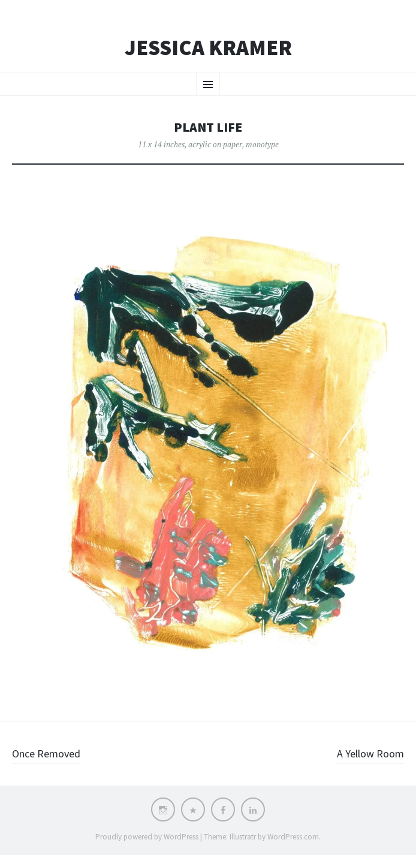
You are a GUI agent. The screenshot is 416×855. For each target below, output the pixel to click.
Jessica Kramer (208, 48)
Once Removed (46, 753)
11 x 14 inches (161, 144)
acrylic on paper (215, 144)
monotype (262, 144)
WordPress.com (293, 837)
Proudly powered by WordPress (146, 837)
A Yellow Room (370, 753)
